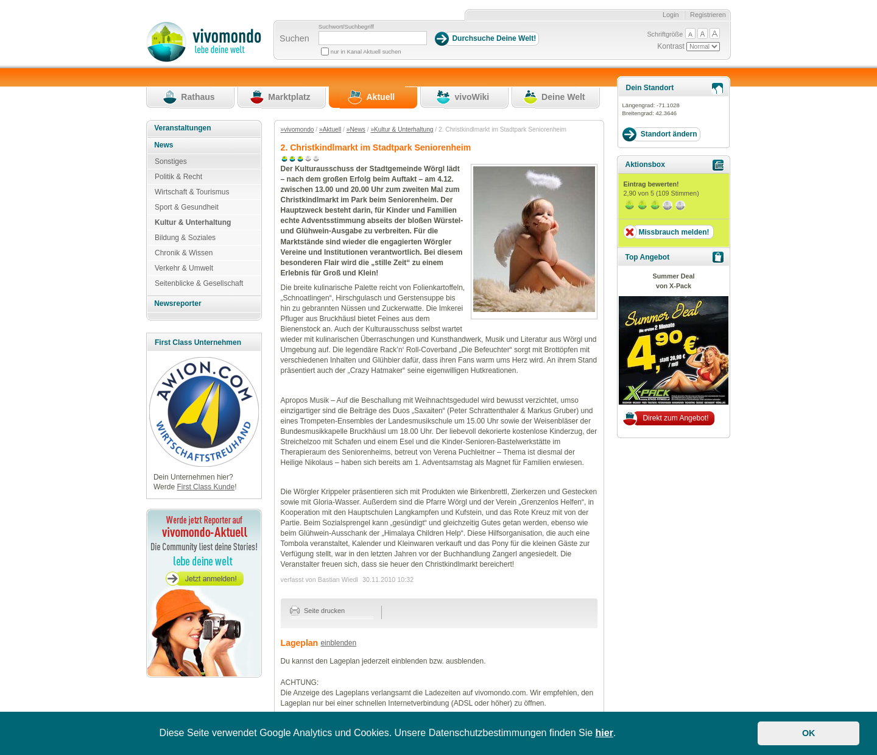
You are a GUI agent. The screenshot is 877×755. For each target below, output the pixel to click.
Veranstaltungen (182, 128)
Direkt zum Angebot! (675, 418)
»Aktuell (330, 129)
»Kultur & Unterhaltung (401, 129)
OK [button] (808, 733)
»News (356, 129)
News (163, 145)
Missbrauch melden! (673, 232)
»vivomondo (297, 129)
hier (604, 733)
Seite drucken (317, 610)
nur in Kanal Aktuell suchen (366, 51)
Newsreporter (177, 303)
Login (671, 14)
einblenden (338, 643)
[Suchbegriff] (373, 38)
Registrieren (708, 14)
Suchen (294, 38)
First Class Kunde (205, 487)
